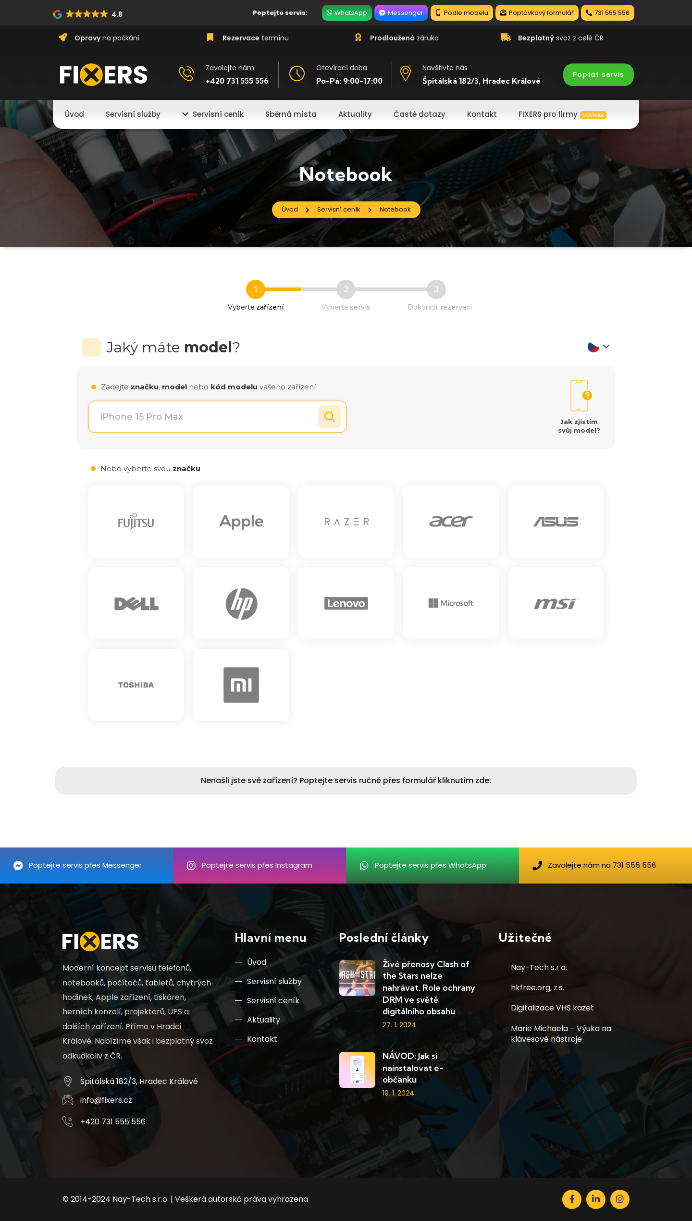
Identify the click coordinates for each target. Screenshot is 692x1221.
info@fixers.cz (106, 1100)
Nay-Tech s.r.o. (539, 967)
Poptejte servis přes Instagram (257, 865)
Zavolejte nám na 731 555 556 (602, 865)
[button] (88, 14)
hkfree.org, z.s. (537, 987)
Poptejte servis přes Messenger (85, 865)
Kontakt (256, 1039)
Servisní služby (268, 981)
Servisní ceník (267, 1000)
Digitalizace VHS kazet (552, 1007)
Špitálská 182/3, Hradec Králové (481, 81)
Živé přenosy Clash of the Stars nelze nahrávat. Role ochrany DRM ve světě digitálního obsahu (429, 988)
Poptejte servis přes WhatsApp (430, 865)
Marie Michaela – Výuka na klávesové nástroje (561, 1034)
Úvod (250, 962)
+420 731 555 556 (237, 81)
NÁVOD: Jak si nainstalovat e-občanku (413, 1067)
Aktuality (257, 1019)
